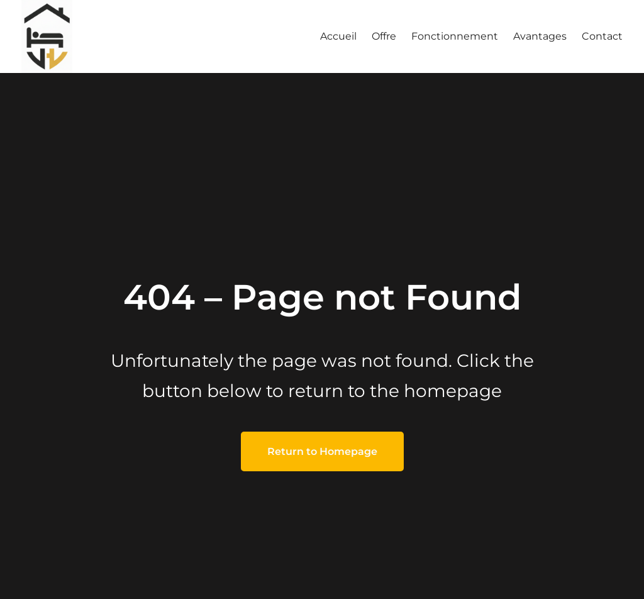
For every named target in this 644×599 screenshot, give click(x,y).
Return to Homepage (322, 451)
